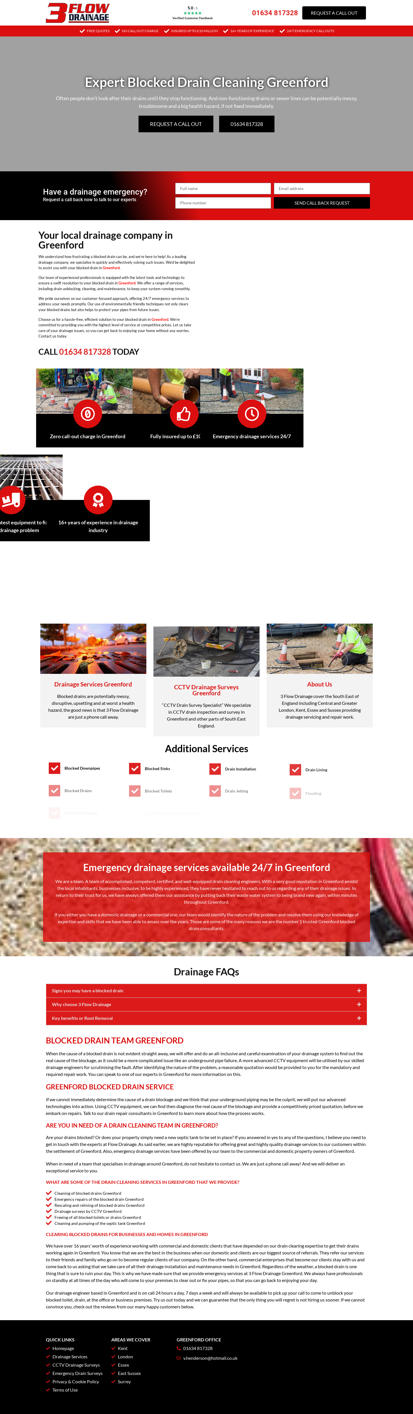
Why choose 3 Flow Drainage (81, 1029)
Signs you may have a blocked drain (87, 1015)
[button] (206, 1015)
